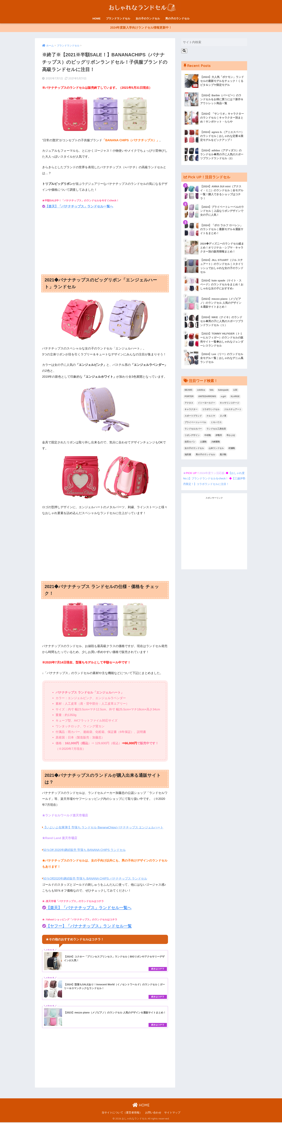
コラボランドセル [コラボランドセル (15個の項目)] (210, 411)
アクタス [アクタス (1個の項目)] (189, 404)
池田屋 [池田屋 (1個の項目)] (188, 456)
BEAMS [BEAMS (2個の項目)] (188, 391)
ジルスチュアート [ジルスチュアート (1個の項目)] (232, 411)
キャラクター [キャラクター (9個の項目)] (191, 411)
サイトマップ (172, 1113)
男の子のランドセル (177, 18)
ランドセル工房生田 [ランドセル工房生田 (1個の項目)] (216, 430)
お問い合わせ (153, 1113)
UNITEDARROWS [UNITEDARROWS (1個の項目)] (207, 398)
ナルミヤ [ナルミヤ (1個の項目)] (210, 417)
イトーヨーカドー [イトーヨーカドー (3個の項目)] (206, 404)
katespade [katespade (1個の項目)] (223, 391)
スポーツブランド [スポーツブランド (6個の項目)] (193, 417)
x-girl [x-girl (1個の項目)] (223, 398)
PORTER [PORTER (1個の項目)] (189, 398)
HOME (96, 18)
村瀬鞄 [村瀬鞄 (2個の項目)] (231, 449)
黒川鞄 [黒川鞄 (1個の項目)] (223, 456)
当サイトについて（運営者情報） (122, 1113)
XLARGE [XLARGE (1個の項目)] (235, 398)
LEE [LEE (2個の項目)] (235, 391)
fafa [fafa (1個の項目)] (211, 391)
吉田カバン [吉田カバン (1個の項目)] (190, 443)
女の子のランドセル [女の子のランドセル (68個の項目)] (194, 449)
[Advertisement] (105, 240)
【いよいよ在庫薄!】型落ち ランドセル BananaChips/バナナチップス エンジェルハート (103, 828)
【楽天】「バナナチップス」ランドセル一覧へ (79, 207)
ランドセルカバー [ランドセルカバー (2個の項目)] (193, 430)
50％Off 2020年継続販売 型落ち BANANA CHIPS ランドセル (84, 850)
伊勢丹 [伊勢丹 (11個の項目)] (218, 436)
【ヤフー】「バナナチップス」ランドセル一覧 (89, 926)
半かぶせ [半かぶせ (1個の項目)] (230, 436)
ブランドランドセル (118, 18)
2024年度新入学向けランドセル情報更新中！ (141, 28)
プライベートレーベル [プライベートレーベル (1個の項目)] (195, 423)
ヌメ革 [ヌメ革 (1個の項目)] (223, 417)
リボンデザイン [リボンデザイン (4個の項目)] (192, 436)
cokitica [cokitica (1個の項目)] (201, 391)
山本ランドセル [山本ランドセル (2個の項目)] (216, 449)
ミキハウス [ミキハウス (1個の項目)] (216, 423)
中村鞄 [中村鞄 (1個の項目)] (207, 436)
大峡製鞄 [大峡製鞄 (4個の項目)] (215, 443)
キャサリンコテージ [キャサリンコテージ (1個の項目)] (229, 404)
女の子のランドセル (148, 18)
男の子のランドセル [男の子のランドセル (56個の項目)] (205, 456)
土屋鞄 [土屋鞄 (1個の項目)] (203, 443)
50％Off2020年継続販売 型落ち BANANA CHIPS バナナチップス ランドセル (95, 879)
